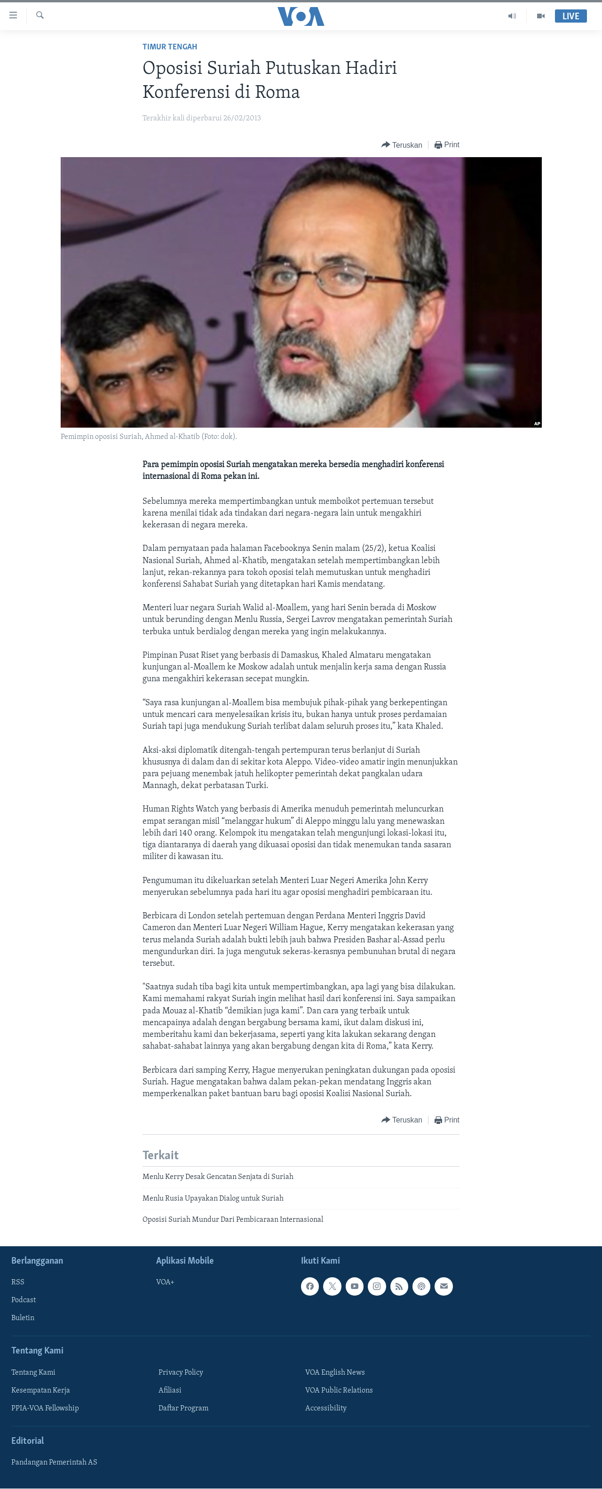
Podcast (23, 1301)
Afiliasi (170, 1390)
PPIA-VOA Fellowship (45, 1408)
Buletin (22, 1318)
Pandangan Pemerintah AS (54, 1463)
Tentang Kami (33, 1373)
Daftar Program (183, 1408)
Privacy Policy (180, 1373)
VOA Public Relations (339, 1390)
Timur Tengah (170, 47)
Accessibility (326, 1408)
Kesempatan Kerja (40, 1390)
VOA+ (165, 1283)
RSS (17, 1283)
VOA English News (335, 1373)
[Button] (401, 145)
